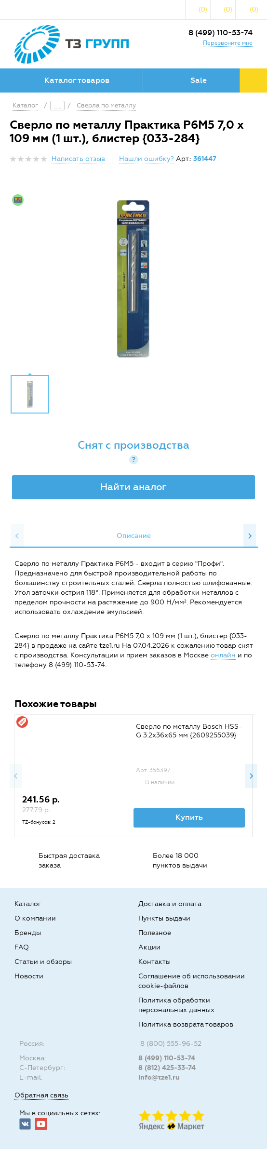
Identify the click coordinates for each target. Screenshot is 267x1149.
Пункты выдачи (164, 918)
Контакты (154, 962)
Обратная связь (41, 1095)
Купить (189, 817)
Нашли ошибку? (146, 159)
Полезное (154, 933)
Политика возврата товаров (185, 1024)
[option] (133, 278)
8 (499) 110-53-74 (220, 32)
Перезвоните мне (228, 43)
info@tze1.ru (159, 1077)
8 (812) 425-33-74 (167, 1068)
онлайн (223, 655)
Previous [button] (17, 536)
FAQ (21, 947)
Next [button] (249, 536)
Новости (28, 976)
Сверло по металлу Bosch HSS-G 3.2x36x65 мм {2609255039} (189, 730)
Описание (134, 536)
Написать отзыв (78, 159)
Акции (149, 947)
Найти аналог (133, 487)
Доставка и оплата (169, 904)
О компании (35, 918)
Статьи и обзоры (43, 962)
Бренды (27, 933)
